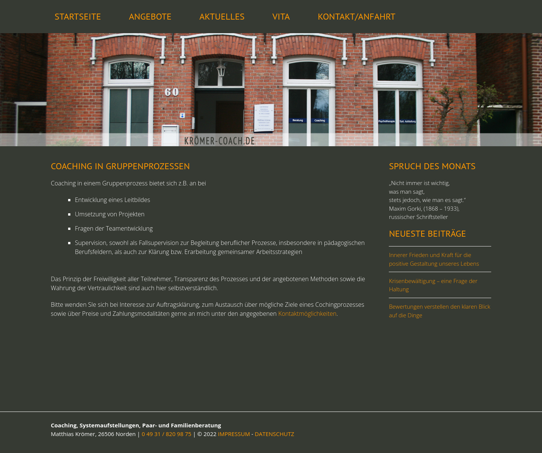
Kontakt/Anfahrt (356, 16)
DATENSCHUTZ (274, 434)
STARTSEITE (78, 16)
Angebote (150, 16)
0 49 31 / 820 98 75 (167, 434)
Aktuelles (222, 16)
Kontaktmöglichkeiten (307, 313)
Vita (281, 16)
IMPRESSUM (234, 434)
